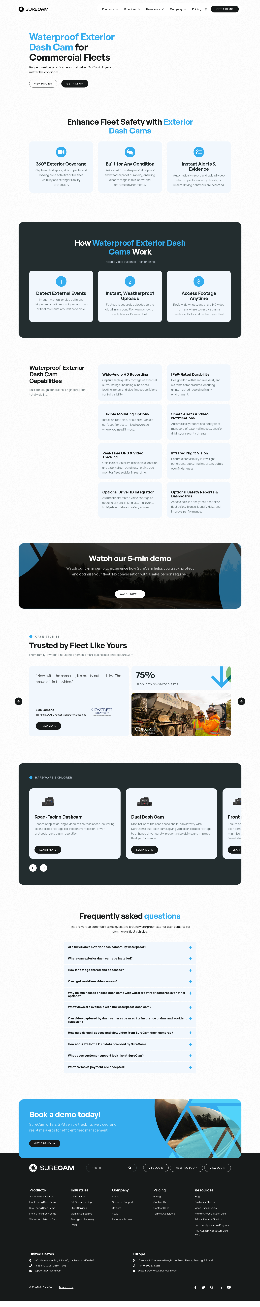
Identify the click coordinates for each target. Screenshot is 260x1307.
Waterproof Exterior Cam (43, 1225)
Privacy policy (66, 1293)
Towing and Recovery (82, 1225)
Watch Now (130, 594)
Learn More (48, 855)
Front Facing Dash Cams (42, 1208)
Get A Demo (76, 83)
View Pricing (44, 83)
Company (178, 9)
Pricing (196, 9)
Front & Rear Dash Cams (42, 1219)
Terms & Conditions (164, 1219)
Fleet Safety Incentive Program (212, 1231)
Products (110, 9)
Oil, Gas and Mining (81, 1208)
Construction (78, 1202)
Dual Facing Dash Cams (42, 1214)
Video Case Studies (206, 1214)
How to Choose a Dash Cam (210, 1219)
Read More (49, 726)
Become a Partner (122, 1225)
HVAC (74, 1231)
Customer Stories (205, 1208)
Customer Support (122, 1208)
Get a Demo (224, 9)
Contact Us (159, 1208)
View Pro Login (186, 1174)
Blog (197, 1202)
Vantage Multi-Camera (41, 1202)
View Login (217, 1174)
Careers (116, 1214)
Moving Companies (81, 1219)
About (115, 1202)
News (115, 1219)
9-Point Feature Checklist (209, 1225)
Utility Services (79, 1214)
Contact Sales (161, 1214)
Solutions (132, 9)
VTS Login (156, 1174)
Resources (155, 9)
